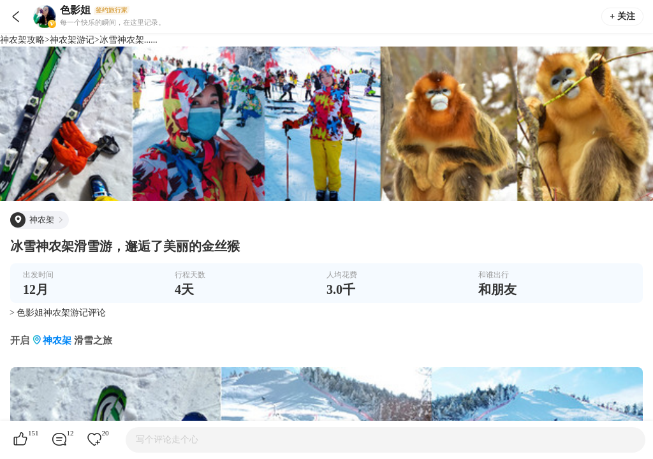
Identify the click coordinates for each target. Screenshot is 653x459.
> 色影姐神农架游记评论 (58, 312)
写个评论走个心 (167, 439)
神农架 (57, 340)
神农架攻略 (22, 40)
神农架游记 (72, 40)
